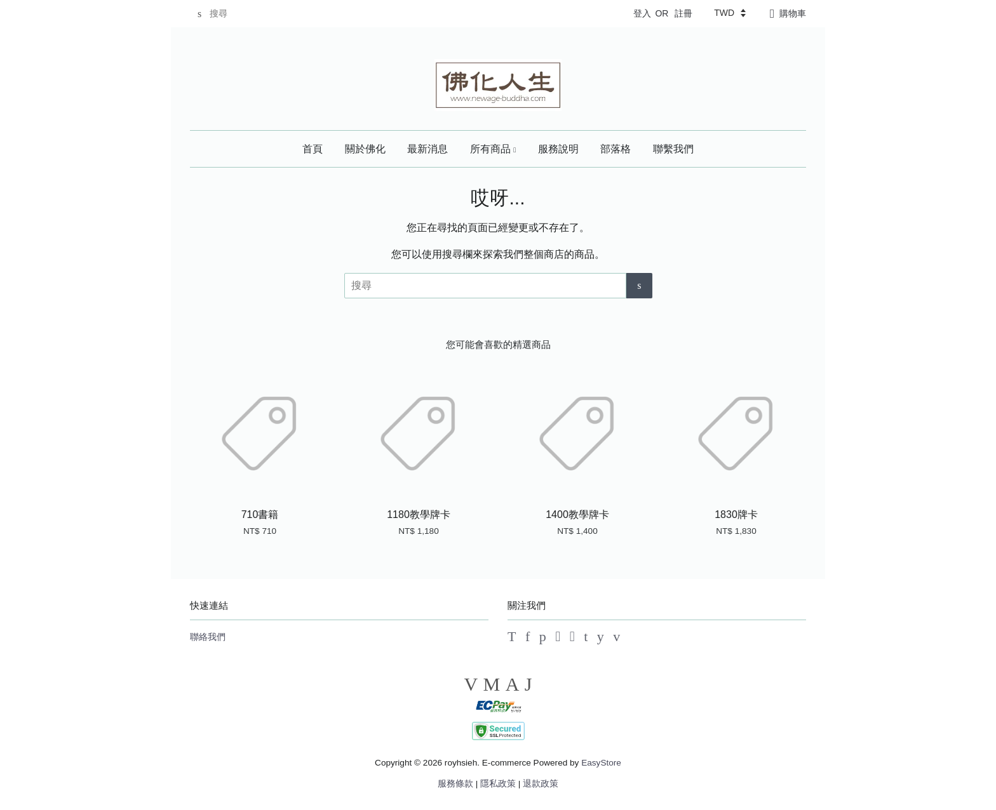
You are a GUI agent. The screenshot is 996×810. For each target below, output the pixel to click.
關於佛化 (365, 148)
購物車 (792, 13)
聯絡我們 (207, 637)
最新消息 (427, 148)
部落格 (615, 148)
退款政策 (540, 783)
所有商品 (493, 148)
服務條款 (455, 783)
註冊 (683, 13)
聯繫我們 (673, 148)
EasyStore (601, 762)
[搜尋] (228, 13)
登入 (642, 13)
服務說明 (558, 148)
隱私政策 (498, 783)
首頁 (312, 148)
